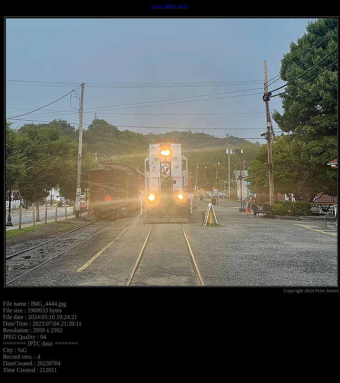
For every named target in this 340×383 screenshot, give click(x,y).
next (183, 6)
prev (157, 6)
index (170, 6)
